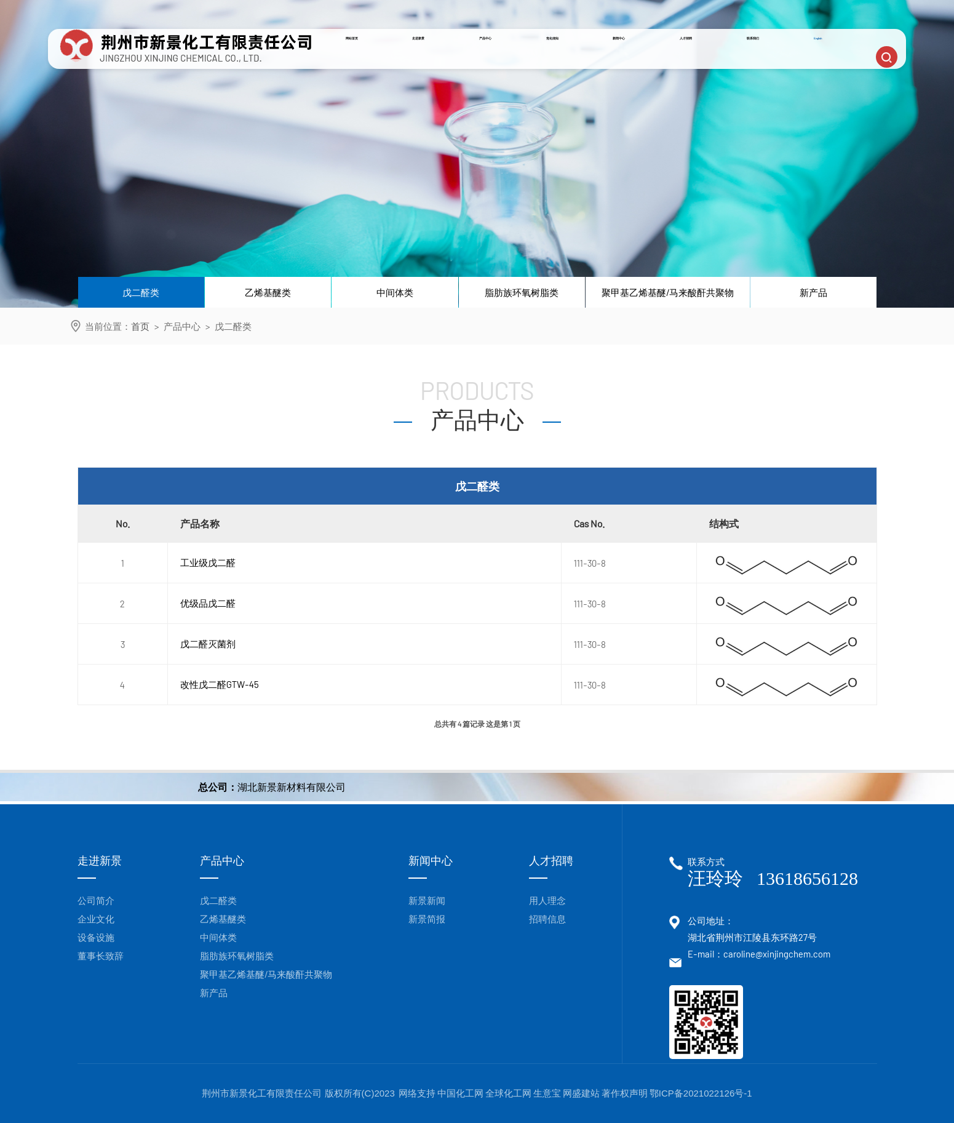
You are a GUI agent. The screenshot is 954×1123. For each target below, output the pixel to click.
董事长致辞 (101, 955)
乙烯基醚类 (268, 292)
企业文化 (96, 918)
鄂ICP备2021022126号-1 (701, 1093)
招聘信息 (547, 918)
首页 (140, 326)
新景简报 (426, 918)
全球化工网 (508, 1093)
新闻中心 (640, 62)
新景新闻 (426, 900)
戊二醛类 (140, 292)
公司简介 (96, 900)
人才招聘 (708, 62)
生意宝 (547, 1093)
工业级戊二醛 (208, 562)
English (838, 62)
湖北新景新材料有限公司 (291, 787)
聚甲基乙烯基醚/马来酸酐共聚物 (668, 292)
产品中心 (505, 62)
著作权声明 (625, 1093)
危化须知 (572, 62)
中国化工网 (460, 1093)
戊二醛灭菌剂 (208, 643)
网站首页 (370, 62)
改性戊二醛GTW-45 (219, 684)
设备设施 (96, 937)
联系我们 (775, 62)
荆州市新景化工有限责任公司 (263, 1093)
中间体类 (394, 292)
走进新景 (437, 62)
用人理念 (547, 900)
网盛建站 (581, 1093)
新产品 (813, 292)
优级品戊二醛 (208, 603)
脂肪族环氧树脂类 (521, 292)
